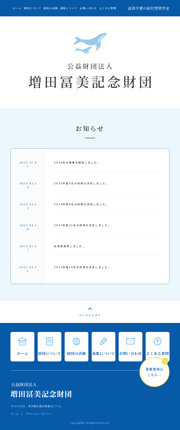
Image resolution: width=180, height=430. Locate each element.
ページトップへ (90, 312)
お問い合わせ (88, 8)
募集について (68, 8)
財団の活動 (51, 8)
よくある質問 (107, 8)
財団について (32, 8)
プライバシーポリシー (39, 414)
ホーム (17, 8)
